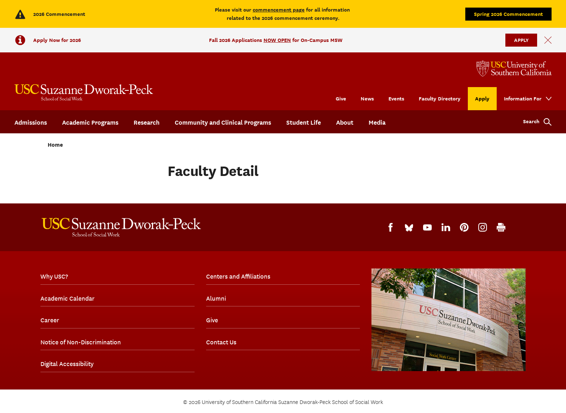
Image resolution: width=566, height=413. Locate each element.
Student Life (303, 122)
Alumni (216, 298)
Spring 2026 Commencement (508, 14)
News (367, 98)
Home (55, 145)
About (344, 122)
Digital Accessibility (66, 363)
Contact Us (221, 342)
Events (396, 98)
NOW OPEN (277, 40)
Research (147, 122)
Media (377, 122)
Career (49, 320)
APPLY (521, 40)
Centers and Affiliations (238, 276)
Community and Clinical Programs (223, 122)
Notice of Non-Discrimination (80, 342)
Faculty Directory (440, 98)
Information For (522, 98)
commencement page (279, 10)
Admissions (30, 122)
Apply (482, 98)
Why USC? (54, 276)
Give (341, 98)
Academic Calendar (67, 298)
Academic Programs (90, 122)
